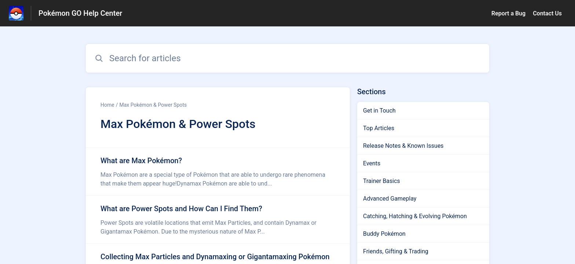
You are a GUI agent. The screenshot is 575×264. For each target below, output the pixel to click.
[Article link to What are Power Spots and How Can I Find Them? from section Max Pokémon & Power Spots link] (217, 219)
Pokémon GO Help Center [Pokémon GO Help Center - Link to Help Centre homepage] (80, 13)
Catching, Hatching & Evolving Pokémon (415, 216)
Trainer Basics (381, 180)
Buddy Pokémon (384, 233)
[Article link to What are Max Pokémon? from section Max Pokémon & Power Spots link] (217, 171)
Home (107, 105)
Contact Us (547, 13)
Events (371, 163)
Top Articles (378, 128)
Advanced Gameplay (390, 198)
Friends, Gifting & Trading (395, 251)
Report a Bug (508, 13)
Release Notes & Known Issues (403, 145)
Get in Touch (379, 110)
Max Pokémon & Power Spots (153, 105)
